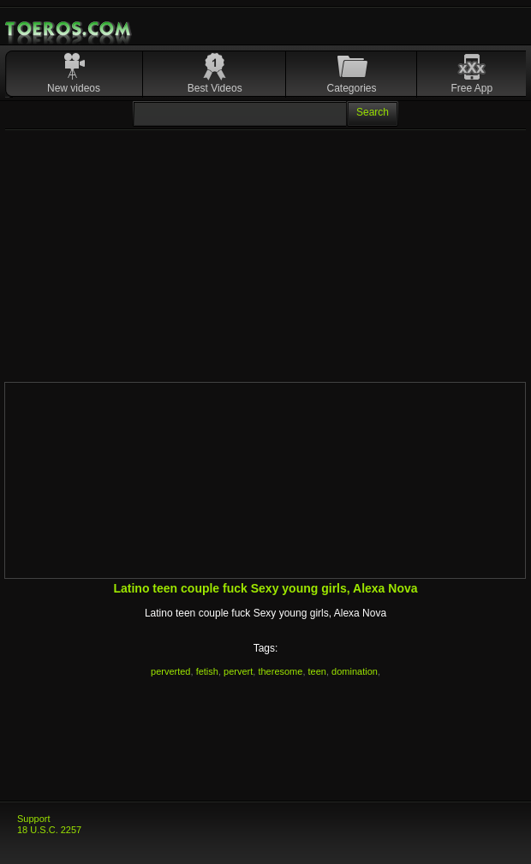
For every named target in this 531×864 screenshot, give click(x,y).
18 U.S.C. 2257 (49, 830)
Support (34, 818)
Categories (352, 88)
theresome (280, 671)
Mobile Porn (69, 29)
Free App (472, 88)
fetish (207, 671)
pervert (238, 671)
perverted (170, 671)
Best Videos (215, 88)
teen (317, 671)
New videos (73, 88)
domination (354, 671)
